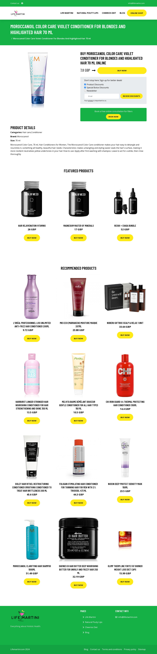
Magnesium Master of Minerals (78, 225)
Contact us (95, 649)
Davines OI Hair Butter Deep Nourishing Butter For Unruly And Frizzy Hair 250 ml (78, 569)
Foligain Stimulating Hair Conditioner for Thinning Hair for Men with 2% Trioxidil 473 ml (78, 487)
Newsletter (92, 90)
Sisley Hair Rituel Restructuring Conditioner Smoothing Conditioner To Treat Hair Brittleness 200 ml (32, 487)
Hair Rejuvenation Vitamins (32, 225)
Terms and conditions (112, 649)
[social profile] (22, 3)
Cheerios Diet (109, 13)
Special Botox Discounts (98, 87)
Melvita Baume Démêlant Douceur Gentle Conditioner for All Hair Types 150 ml (78, 405)
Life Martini (66, 13)
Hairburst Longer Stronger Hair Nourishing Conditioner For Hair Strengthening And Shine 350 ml (32, 405)
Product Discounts (95, 84)
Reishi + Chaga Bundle (125, 225)
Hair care (26, 132)
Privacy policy (130, 649)
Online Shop (137, 13)
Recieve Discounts (131, 96)
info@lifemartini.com (136, 3)
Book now (113, 117)
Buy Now (122, 70)
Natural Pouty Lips (87, 13)
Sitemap (142, 649)
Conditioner (36, 132)
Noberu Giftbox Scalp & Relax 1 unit (125, 322)
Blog (122, 13)
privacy (90, 100)
